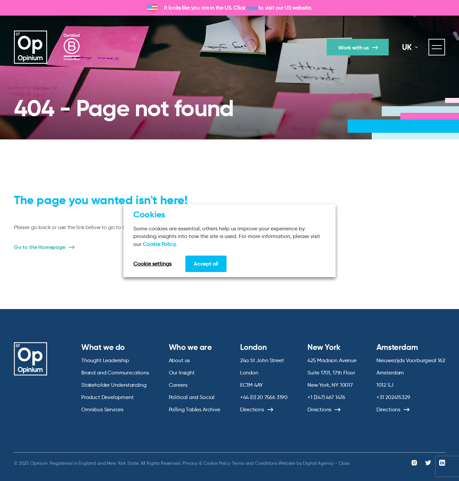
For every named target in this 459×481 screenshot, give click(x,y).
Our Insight (182, 372)
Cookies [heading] (149, 214)
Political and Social (192, 397)
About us (179, 360)
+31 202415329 (393, 397)
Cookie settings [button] (152, 264)
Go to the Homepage (39, 247)
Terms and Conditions (254, 463)
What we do (103, 347)
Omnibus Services (102, 409)
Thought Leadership (105, 360)
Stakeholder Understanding (114, 385)
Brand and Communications (115, 372)
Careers (178, 385)
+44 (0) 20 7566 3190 (264, 397)
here (252, 8)
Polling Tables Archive (194, 409)
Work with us (353, 47)
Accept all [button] (206, 263)
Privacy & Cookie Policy (206, 463)
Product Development (107, 397)
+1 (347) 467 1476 (326, 397)
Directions (252, 409)
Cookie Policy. (160, 244)
